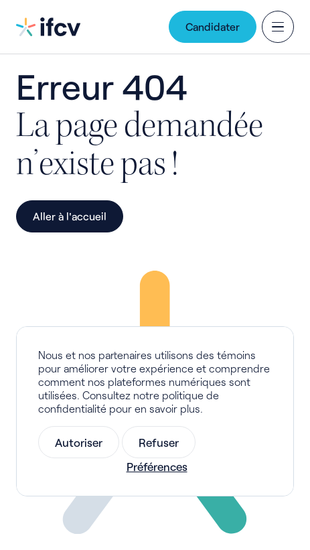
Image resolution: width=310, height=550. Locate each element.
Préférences (157, 466)
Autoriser (78, 442)
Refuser (159, 442)
